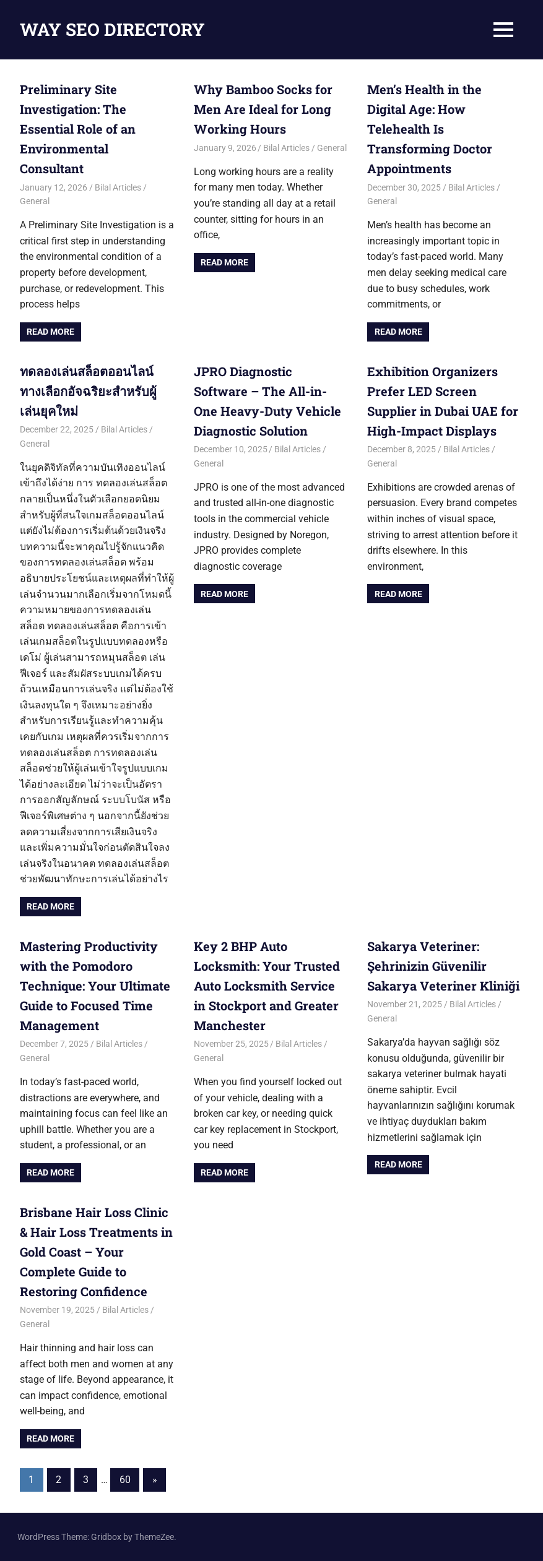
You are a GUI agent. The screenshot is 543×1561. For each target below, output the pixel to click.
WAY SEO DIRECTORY (112, 29)
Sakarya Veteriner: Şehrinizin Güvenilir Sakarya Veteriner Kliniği (443, 966)
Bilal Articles (118, 187)
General (35, 201)
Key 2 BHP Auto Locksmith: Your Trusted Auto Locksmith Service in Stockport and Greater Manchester (267, 985)
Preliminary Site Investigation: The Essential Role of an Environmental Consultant (78, 128)
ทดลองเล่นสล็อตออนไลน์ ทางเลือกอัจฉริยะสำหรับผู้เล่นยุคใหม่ (88, 391)
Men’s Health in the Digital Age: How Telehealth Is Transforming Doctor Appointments (429, 128)
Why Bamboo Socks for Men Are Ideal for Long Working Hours (263, 109)
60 (125, 1480)
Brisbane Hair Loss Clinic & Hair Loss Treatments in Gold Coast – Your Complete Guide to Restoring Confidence (96, 1251)
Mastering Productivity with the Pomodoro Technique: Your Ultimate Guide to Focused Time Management (95, 985)
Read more (50, 332)
